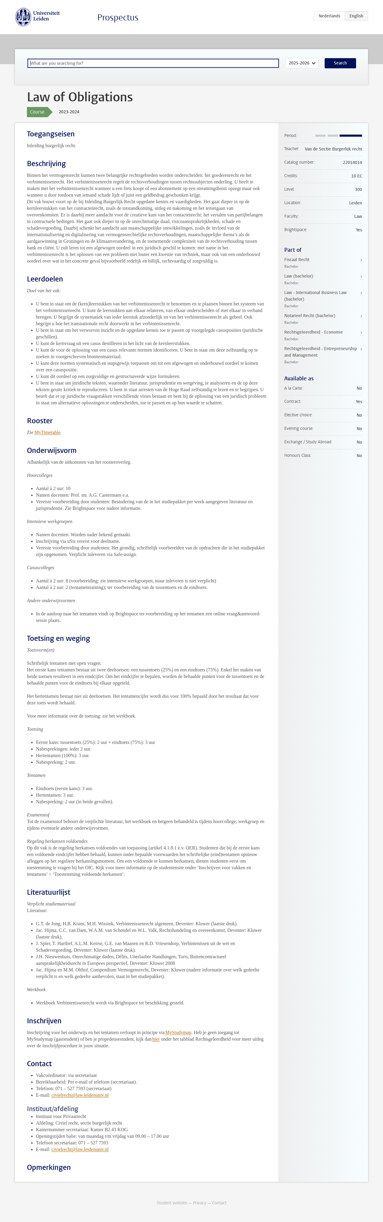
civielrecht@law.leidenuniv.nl (80, 1095)
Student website (172, 1203)
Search (340, 63)
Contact (219, 1203)
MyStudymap (178, 1032)
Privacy (199, 1203)
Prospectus (118, 17)
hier (156, 1039)
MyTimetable (47, 432)
